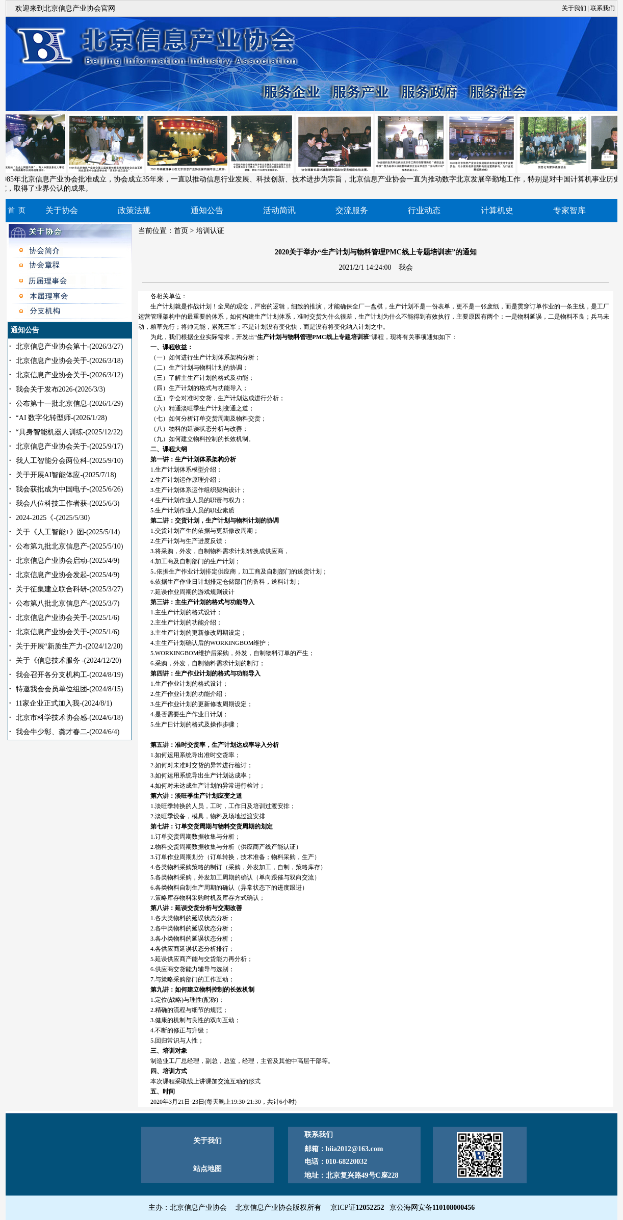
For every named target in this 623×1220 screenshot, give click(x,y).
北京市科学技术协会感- (69, 717)
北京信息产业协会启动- (68, 560)
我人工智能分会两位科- (69, 460)
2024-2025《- (53, 518)
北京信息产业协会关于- (69, 361)
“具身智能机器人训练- (69, 432)
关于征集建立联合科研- (69, 589)
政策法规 (134, 210)
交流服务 (351, 210)
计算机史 (497, 210)
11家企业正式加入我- (64, 703)
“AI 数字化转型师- (61, 418)
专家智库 (569, 210)
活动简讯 (279, 210)
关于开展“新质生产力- (69, 646)
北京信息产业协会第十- (69, 346)
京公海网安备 (432, 1207)
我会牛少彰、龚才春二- (68, 732)
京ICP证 (357, 1207)
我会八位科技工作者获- (68, 503)
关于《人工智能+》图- (68, 532)
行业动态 (424, 210)
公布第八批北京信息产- (68, 603)
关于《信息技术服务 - (68, 660)
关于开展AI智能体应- (66, 475)
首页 (181, 231)
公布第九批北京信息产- (69, 546)
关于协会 (61, 210)
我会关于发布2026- (61, 389)
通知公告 (207, 210)
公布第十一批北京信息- (69, 403)
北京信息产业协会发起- (68, 575)
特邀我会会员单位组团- (69, 689)
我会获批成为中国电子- (69, 489)
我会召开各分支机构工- (69, 675)
